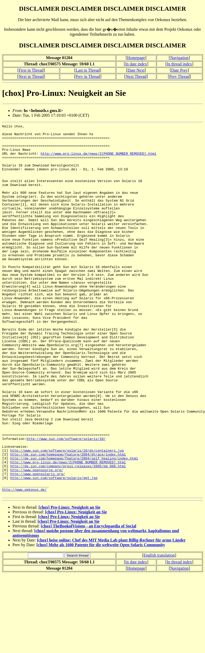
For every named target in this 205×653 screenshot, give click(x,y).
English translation (159, 629)
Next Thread (136, 76)
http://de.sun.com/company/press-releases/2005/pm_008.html (68, 534)
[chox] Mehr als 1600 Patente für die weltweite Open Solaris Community (100, 619)
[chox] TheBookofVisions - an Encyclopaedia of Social (88, 600)
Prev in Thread (87, 76)
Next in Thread (31, 76)
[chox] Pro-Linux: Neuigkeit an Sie (69, 581)
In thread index (179, 64)
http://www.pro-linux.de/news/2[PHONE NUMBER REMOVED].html (98, 159)
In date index (136, 64)
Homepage (136, 57)
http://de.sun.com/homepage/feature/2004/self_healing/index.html (74, 525)
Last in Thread (88, 70)
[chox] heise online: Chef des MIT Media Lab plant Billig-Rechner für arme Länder (111, 614)
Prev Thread (179, 76)
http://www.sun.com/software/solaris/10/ (66, 502)
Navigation (179, 57)
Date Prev (179, 70)
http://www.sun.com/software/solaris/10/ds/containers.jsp (67, 516)
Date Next (135, 70)
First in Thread (31, 70)
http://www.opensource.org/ (36, 539)
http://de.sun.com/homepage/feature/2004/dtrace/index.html (68, 520)
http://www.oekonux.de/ (24, 563)
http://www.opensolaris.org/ (37, 544)
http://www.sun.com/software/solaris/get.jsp (53, 548)
